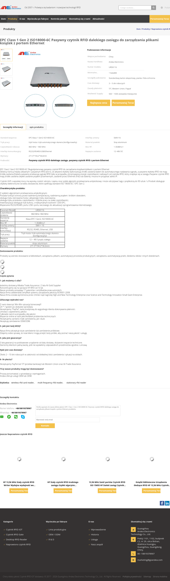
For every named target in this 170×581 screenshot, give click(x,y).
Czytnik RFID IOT (12, 529)
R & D (50, 539)
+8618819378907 (23, 408)
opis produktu (36, 127)
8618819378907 (19, 412)
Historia (93, 534)
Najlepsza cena (98, 102)
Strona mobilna (160, 576)
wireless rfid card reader (22, 382)
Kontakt (45, 425)
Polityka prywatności (132, 576)
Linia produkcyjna (56, 529)
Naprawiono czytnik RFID (17, 544)
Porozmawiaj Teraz (159, 18)
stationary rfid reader (76, 382)
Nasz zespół (95, 544)
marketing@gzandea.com (146, 559)
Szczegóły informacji (13, 127)
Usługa (93, 539)
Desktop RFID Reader (15, 539)
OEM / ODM (53, 534)
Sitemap (147, 576)
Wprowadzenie (97, 529)
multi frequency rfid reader (50, 382)
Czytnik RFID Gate (13, 534)
